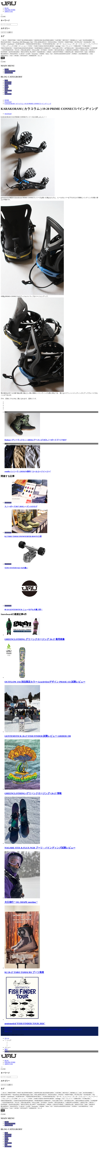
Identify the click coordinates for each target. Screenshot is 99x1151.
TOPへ (7, 1051)
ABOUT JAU (9, 11)
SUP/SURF (8, 94)
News (6, 89)
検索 (3, 58)
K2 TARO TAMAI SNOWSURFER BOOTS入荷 (23, 536)
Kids (6, 92)
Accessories (8, 90)
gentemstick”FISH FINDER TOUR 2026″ (25, 1023)
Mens (6, 80)
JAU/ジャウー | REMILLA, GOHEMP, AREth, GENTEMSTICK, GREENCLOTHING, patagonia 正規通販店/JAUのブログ (43, 1029)
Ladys (6, 85)
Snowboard (8, 82)
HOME (7, 100)
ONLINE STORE (10, 10)
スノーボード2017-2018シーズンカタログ (21, 506)
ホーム (7, 1038)
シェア (9, 1040)
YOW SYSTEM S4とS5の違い (16, 568)
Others (7, 87)
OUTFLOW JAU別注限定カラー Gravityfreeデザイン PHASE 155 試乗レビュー (45, 682)
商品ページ (8, 1031)
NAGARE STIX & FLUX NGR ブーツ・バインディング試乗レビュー (40, 847)
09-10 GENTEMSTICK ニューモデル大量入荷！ (24, 610)
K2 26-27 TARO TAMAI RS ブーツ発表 (24, 972)
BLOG (7, 8)
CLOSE (3, 16)
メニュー (8, 1047)
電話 (6, 1049)
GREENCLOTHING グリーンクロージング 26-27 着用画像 (35, 639)
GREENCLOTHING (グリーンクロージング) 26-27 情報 (33, 793)
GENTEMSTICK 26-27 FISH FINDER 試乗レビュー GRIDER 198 (38, 736)
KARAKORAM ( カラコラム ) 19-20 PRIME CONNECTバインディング (28, 103)
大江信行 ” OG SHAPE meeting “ (21, 902)
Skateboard (8, 84)
